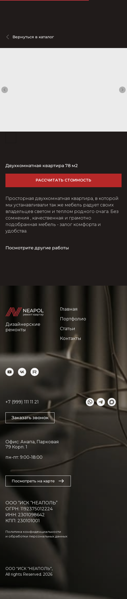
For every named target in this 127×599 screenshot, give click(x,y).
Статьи (67, 328)
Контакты (70, 338)
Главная (69, 309)
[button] (30, 417)
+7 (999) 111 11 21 (22, 401)
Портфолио (73, 318)
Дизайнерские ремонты (22, 327)
